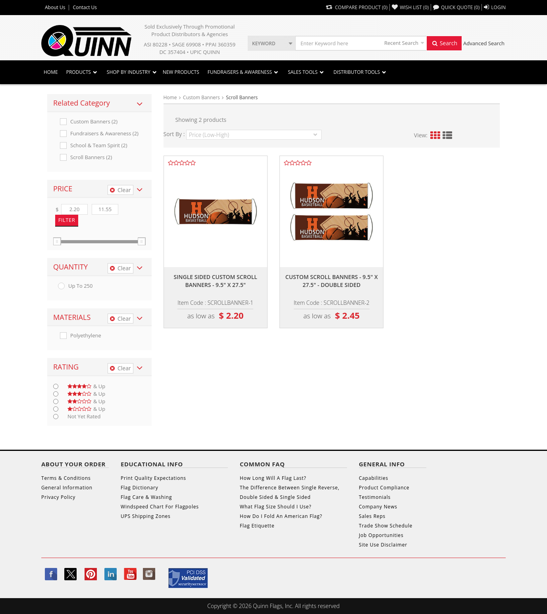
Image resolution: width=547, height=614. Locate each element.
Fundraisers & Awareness (240, 72)
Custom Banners (201, 97)
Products (78, 72)
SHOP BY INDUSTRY (128, 72)
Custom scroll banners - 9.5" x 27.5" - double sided (331, 281)
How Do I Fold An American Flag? (281, 516)
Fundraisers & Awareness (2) (104, 133)
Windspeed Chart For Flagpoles (160, 506)
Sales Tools (303, 72)
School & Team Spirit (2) (98, 145)
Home (51, 72)
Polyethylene (85, 335)
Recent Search (401, 42)
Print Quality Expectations (153, 478)
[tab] (99, 103)
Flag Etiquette (257, 525)
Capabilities (373, 478)
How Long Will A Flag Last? (273, 478)
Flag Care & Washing (146, 497)
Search (444, 43)
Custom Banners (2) (93, 121)
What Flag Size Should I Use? (275, 506)
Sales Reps (372, 516)
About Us (55, 7)
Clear (120, 190)
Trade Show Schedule (385, 525)
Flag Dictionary (139, 487)
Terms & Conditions (66, 478)
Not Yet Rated (83, 416)
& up (86, 386)
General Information (66, 487)
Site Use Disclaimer (383, 544)
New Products (181, 72)
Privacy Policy (58, 497)
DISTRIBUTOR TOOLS (356, 72)
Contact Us (85, 7)
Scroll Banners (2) (91, 157)
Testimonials (375, 497)
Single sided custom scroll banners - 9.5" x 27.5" (215, 281)
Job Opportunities (381, 535)
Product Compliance (384, 487)
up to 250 (80, 286)
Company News (378, 506)
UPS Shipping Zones (146, 516)
